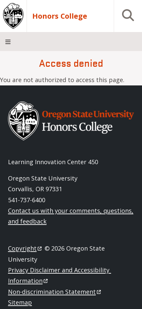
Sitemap (20, 302)
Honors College (59, 15)
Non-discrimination (55, 292)
